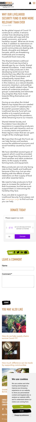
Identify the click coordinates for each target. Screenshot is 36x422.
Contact (5, 400)
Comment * (7, 274)
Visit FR (4, 415)
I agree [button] (21, 407)
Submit (6, 303)
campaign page (12, 199)
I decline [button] (22, 411)
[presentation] (16, 294)
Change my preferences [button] (21, 415)
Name (4, 266)
